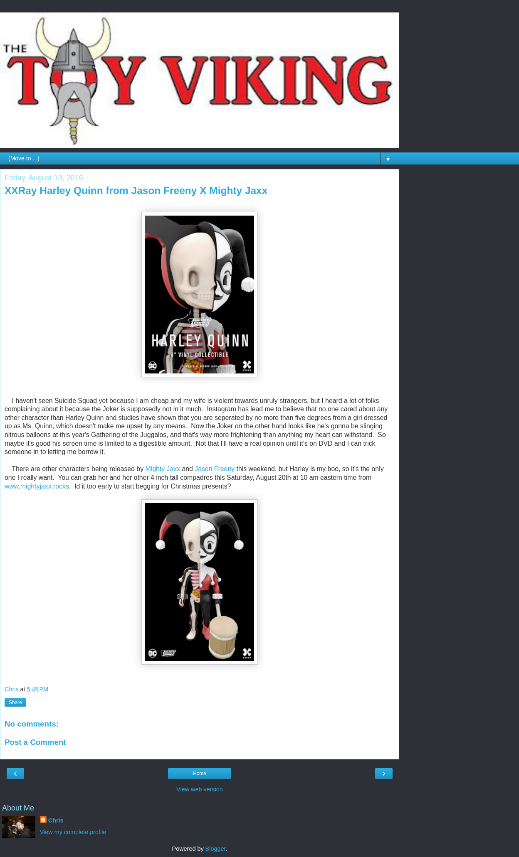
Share (15, 702)
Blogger (215, 848)
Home (199, 773)
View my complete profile (73, 832)
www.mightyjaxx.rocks (37, 486)
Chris (56, 820)
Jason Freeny (215, 468)
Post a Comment (35, 742)
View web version (199, 789)
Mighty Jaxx (162, 468)
